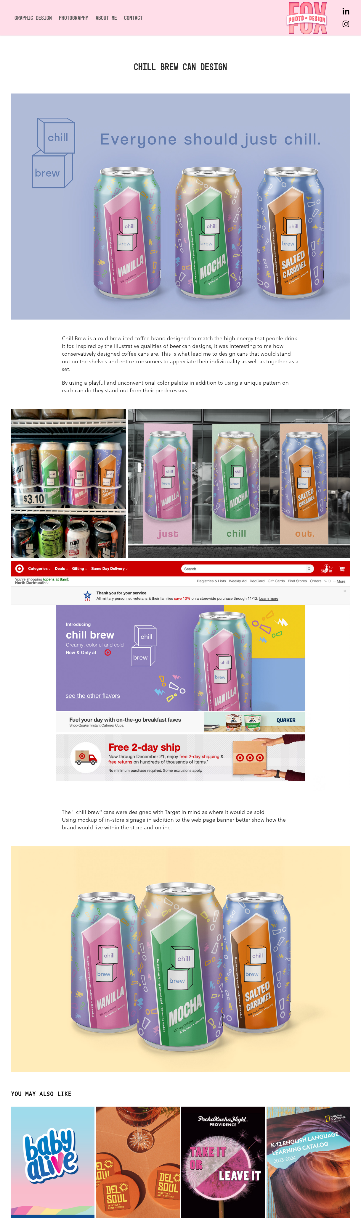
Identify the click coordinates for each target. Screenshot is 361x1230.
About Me (106, 17)
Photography (73, 17)
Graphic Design (33, 17)
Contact (133, 17)
